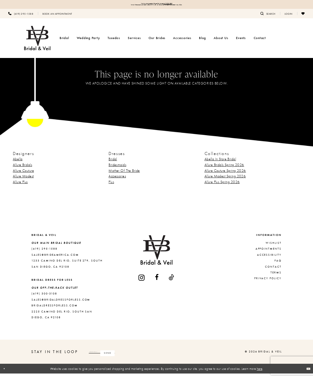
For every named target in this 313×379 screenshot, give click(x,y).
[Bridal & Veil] (37, 43)
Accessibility (269, 260)
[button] (288, 19)
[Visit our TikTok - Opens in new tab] (172, 283)
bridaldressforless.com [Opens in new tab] (54, 311)
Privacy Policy (268, 284)
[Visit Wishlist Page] (303, 19)
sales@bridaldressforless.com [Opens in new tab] (60, 305)
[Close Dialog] (7, 374)
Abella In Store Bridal (220, 164)
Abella (18, 164)
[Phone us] (21, 19)
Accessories (117, 181)
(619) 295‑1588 (185, 5)
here (259, 374)
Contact (273, 272)
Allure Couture (23, 175)
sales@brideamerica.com (55, 260)
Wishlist (274, 248)
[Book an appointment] (57, 19)
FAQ (278, 266)
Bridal (113, 164)
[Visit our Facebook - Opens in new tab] (157, 283)
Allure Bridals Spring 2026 (224, 170)
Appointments (269, 254)
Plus (111, 187)
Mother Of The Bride (124, 175)
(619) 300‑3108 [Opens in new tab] (44, 299)
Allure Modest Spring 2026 (225, 181)
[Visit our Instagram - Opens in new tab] (141, 282)
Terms (276, 278)
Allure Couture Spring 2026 (225, 175)
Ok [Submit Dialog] (305, 374)
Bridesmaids (117, 170)
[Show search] (268, 19)
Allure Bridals (22, 170)
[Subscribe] (157, 357)
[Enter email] (127, 357)
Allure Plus (20, 187)
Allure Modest (23, 181)
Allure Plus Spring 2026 (222, 187)
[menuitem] (21, 19)
